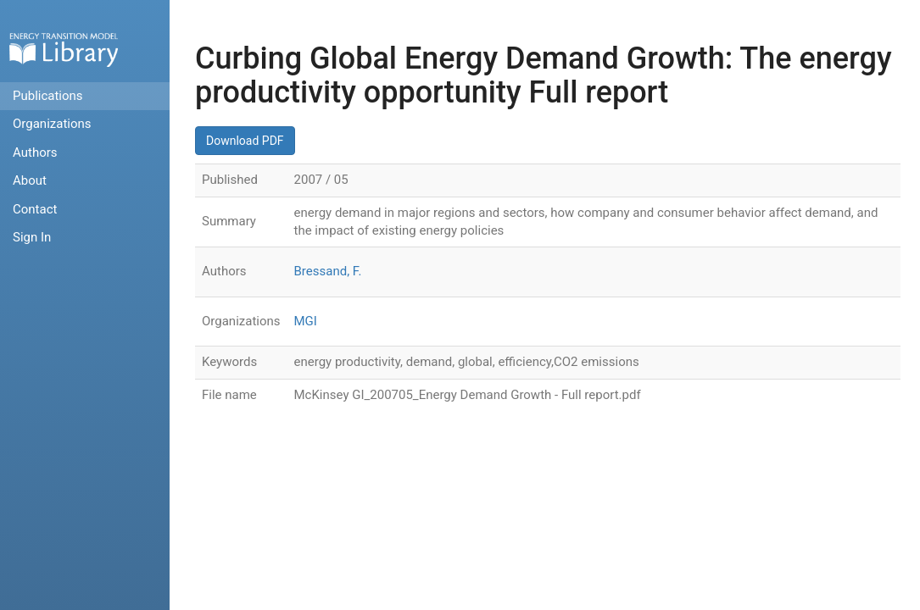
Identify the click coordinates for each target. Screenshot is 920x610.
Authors (35, 152)
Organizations (52, 123)
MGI (305, 321)
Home (63, 49)
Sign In (32, 237)
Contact (35, 209)
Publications (48, 95)
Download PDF (245, 140)
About (30, 180)
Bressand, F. (328, 271)
